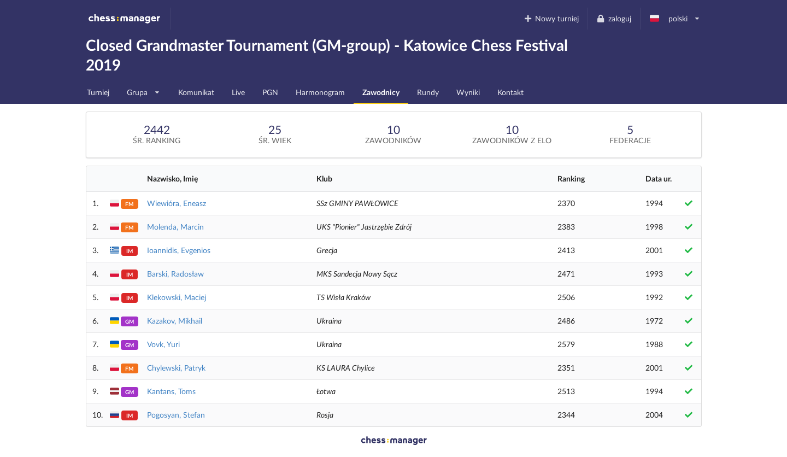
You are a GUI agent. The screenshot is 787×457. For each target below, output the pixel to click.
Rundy (428, 92)
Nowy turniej (551, 18)
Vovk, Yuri (163, 344)
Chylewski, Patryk (176, 367)
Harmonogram (320, 92)
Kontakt (510, 92)
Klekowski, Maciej (176, 297)
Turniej (98, 92)
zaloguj (613, 18)
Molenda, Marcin (175, 226)
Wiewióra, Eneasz (176, 203)
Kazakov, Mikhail (174, 320)
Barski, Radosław (175, 273)
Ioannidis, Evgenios (178, 250)
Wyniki (468, 92)
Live (238, 92)
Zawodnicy (381, 92)
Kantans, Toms (171, 391)
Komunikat (196, 92)
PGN (270, 92)
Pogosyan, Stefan (176, 414)
